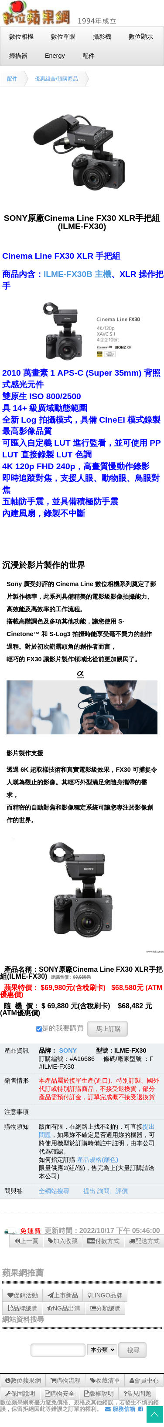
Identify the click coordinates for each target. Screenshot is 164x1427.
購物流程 (66, 1380)
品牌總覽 (22, 1308)
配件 (12, 79)
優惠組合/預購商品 (56, 79)
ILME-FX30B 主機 (77, 274)
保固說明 (20, 1393)
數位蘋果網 (23, 1380)
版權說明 (99, 1393)
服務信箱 (120, 1409)
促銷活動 (22, 1295)
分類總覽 (105, 1308)
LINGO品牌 (105, 1295)
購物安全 (60, 1393)
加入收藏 (63, 1240)
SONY (68, 1050)
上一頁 (26, 1240)
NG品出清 (63, 1308)
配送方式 (144, 1240)
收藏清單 (105, 1380)
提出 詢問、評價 (105, 1190)
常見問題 (137, 1393)
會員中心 (144, 1380)
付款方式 (103, 1240)
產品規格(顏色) (97, 1159)
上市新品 (63, 1295)
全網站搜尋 (54, 1190)
